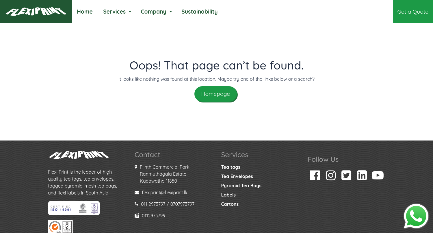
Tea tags (230, 167)
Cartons (230, 204)
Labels (228, 195)
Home (85, 11)
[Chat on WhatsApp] (416, 216)
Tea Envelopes (237, 176)
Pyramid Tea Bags (241, 185)
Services (114, 11)
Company (153, 11)
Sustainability (199, 11)
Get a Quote (412, 11)
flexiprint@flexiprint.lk (164, 192)
